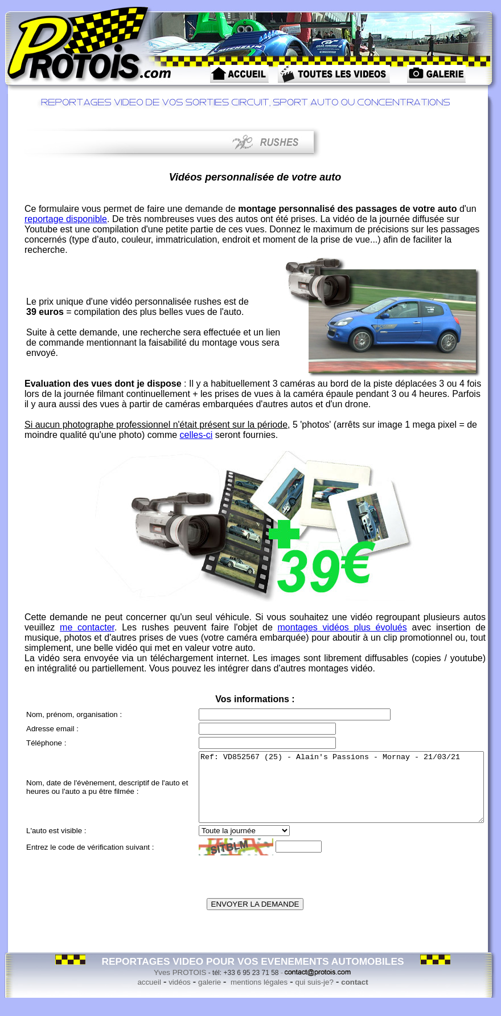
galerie (209, 996)
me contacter (87, 627)
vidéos (180, 996)
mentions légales (258, 996)
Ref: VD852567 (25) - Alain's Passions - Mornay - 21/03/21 (324, 794)
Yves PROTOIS (180, 986)
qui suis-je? (314, 996)
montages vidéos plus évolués (342, 627)
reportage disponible (65, 219)
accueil (149, 996)
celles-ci (196, 435)
